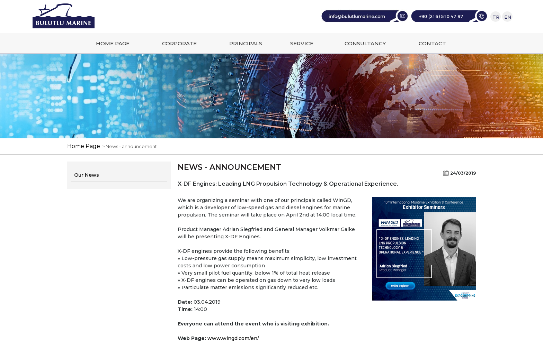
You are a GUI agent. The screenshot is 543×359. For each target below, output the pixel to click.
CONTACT (432, 43)
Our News (86, 175)
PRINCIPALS (245, 43)
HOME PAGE (113, 43)
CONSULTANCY (365, 43)
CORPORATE (179, 43)
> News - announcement (128, 146)
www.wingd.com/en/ (233, 338)
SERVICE (301, 43)
